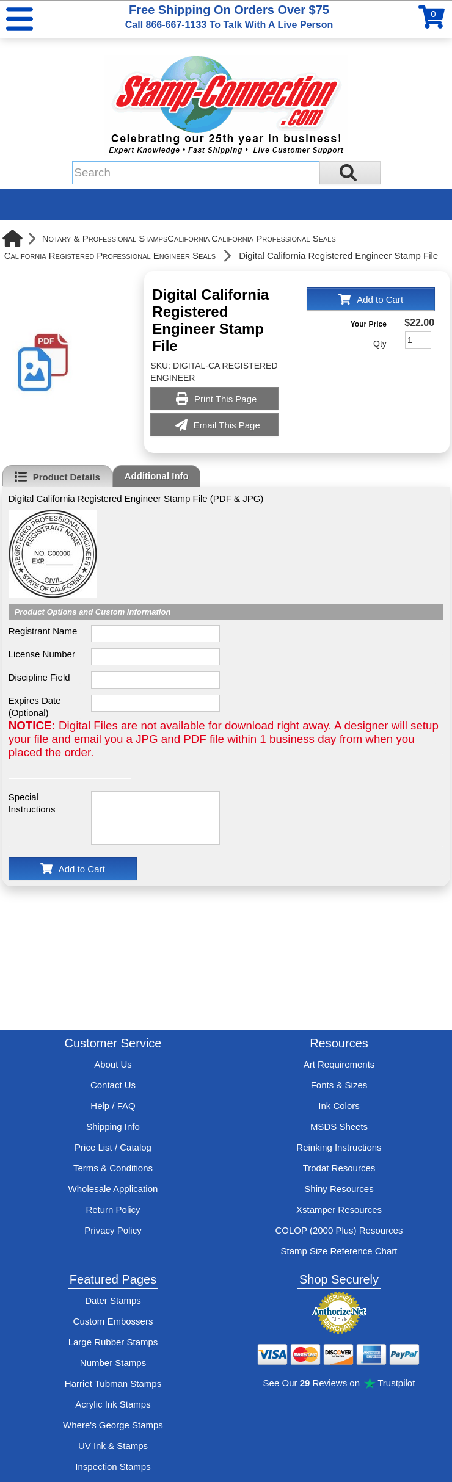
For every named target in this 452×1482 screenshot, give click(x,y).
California (188, 238)
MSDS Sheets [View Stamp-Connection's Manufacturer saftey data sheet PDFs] (339, 1126)
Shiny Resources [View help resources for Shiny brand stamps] (338, 1189)
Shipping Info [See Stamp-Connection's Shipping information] (113, 1126)
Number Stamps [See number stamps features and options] (113, 1362)
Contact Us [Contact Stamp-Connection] (113, 1085)
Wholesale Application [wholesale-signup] (113, 1189)
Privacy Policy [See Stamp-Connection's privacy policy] (112, 1230)
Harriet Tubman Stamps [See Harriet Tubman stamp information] (113, 1383)
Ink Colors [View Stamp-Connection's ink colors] (339, 1106)
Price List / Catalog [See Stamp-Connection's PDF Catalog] (113, 1147)
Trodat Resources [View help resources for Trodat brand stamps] (339, 1168)
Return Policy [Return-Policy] (113, 1209)
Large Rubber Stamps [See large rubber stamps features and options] (113, 1342)
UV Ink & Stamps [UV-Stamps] (113, 1445)
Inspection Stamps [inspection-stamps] (112, 1466)
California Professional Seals (273, 238)
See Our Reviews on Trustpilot (339, 1382)
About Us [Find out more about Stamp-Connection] (113, 1064)
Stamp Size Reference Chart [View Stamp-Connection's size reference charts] (339, 1251)
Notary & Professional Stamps (105, 238)
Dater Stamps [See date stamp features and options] (113, 1300)
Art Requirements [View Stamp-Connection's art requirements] (339, 1064)
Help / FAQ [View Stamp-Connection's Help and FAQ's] (112, 1106)
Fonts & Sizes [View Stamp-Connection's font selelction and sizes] (339, 1085)
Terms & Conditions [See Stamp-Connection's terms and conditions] (113, 1168)
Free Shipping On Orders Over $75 (229, 16)
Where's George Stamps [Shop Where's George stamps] (113, 1425)
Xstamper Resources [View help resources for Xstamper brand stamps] (339, 1209)
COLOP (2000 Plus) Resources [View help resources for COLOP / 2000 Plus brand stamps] (339, 1230)
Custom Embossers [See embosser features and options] (113, 1321)
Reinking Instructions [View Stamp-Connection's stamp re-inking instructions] (338, 1147)
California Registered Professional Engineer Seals (110, 255)
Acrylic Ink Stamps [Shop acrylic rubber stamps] (112, 1404)
